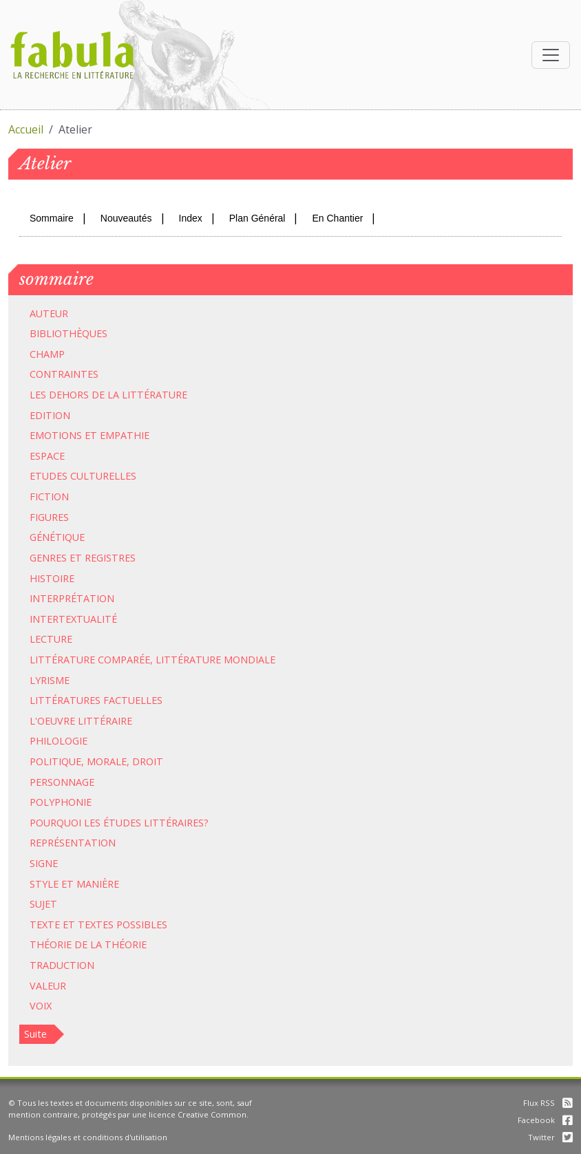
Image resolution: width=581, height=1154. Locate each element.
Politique (55, 761)
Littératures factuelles (96, 700)
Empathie (124, 435)
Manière (97, 883)
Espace (47, 455)
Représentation (73, 842)
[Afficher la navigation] (550, 55)
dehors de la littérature (118, 394)
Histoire (52, 578)
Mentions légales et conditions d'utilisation (87, 1137)
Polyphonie (61, 802)
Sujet (43, 903)
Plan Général (257, 218)
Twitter (550, 1137)
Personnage (62, 782)
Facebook (545, 1120)
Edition (50, 415)
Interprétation (72, 598)
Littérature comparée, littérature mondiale (152, 659)
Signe (44, 863)
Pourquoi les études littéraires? (119, 822)
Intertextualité (73, 619)
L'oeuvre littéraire (81, 720)
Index (190, 218)
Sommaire (52, 218)
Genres (48, 557)
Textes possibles (122, 924)
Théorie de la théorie (88, 944)
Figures (49, 517)
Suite (35, 1033)
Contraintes (64, 374)
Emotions (56, 435)
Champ (47, 354)
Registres (110, 557)
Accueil (25, 129)
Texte (45, 924)
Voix (41, 1005)
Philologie (58, 740)
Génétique (57, 537)
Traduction (62, 965)
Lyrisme (50, 680)
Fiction (49, 496)
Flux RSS (548, 1103)
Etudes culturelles (83, 475)
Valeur (48, 985)
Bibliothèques (68, 333)
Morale (107, 761)
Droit (147, 761)
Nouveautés (126, 218)
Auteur (49, 313)
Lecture (51, 638)
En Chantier (337, 218)
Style (44, 883)
